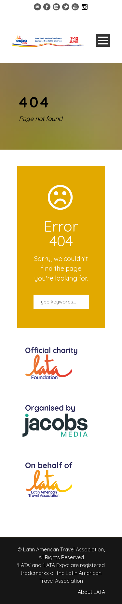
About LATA (91, 592)
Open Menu (103, 40)
